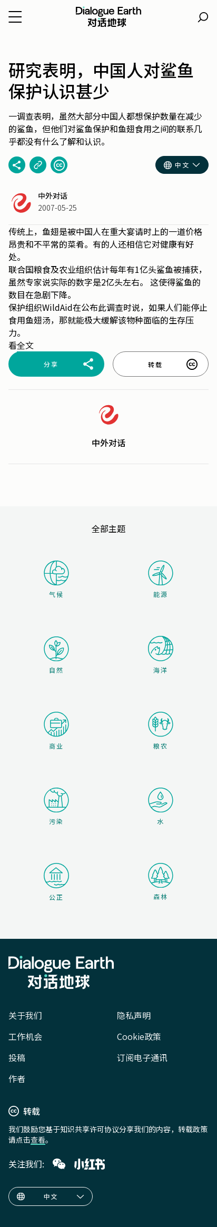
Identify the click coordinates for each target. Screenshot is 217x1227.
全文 (25, 345)
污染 (56, 807)
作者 (16, 1078)
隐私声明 (134, 1015)
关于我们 (25, 1015)
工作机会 (25, 1036)
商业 (56, 731)
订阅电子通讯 (142, 1057)
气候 (56, 579)
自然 (56, 655)
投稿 (16, 1057)
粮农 (160, 731)
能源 (160, 579)
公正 (56, 882)
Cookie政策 (139, 1036)
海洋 (160, 655)
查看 (38, 1139)
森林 (160, 882)
